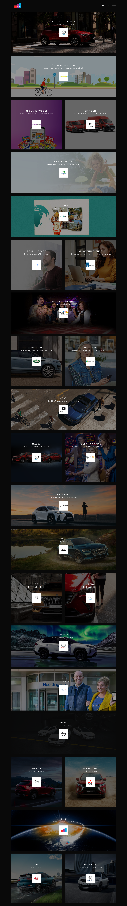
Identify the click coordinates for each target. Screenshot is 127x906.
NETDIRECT (112, 6)
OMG (102, 6)
